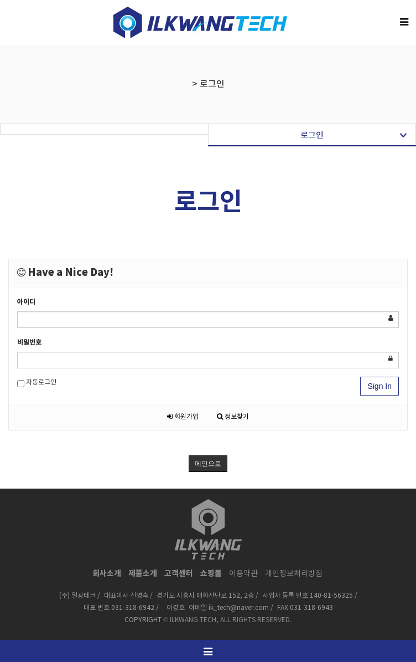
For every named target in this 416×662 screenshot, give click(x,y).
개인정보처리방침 (294, 573)
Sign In (379, 386)
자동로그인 (36, 383)
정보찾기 (233, 416)
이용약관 (243, 573)
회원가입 (183, 416)
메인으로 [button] (208, 464)
